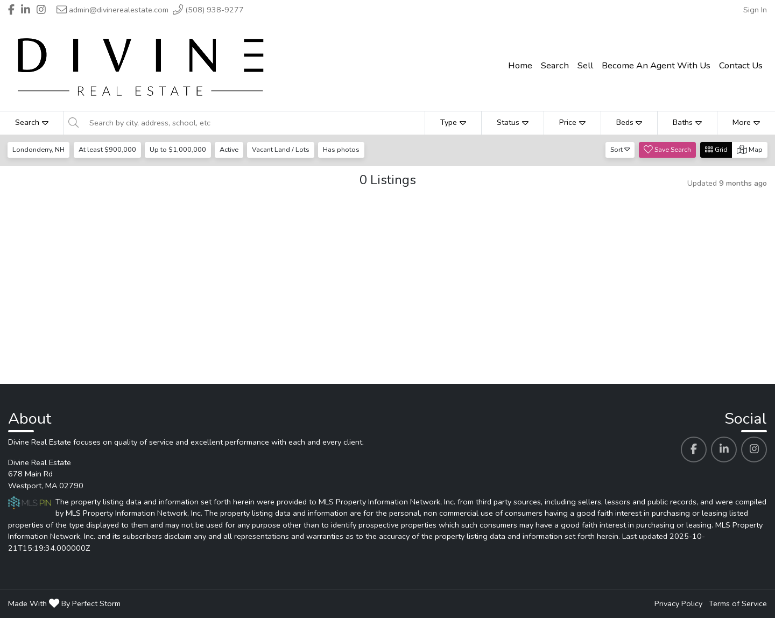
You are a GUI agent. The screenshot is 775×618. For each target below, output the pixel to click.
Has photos (344, 149)
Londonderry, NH (39, 149)
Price (572, 122)
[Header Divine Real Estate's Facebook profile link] (11, 9)
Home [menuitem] (520, 65)
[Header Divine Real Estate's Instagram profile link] (41, 9)
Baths (687, 122)
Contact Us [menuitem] (741, 65)
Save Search (667, 149)
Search (31, 122)
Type (453, 122)
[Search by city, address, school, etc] (254, 122)
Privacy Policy (678, 603)
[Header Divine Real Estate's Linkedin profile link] (25, 9)
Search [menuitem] (555, 65)
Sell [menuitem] (585, 65)
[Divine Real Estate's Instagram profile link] (754, 449)
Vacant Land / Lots (283, 149)
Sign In (755, 9)
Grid (716, 149)
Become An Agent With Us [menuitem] (656, 65)
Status (513, 122)
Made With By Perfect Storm (64, 603)
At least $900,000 (108, 149)
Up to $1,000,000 (179, 149)
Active (230, 149)
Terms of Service (738, 603)
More (746, 122)
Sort (620, 149)
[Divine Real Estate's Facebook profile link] (694, 449)
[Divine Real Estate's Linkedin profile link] (724, 449)
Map (750, 149)
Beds (629, 122)
